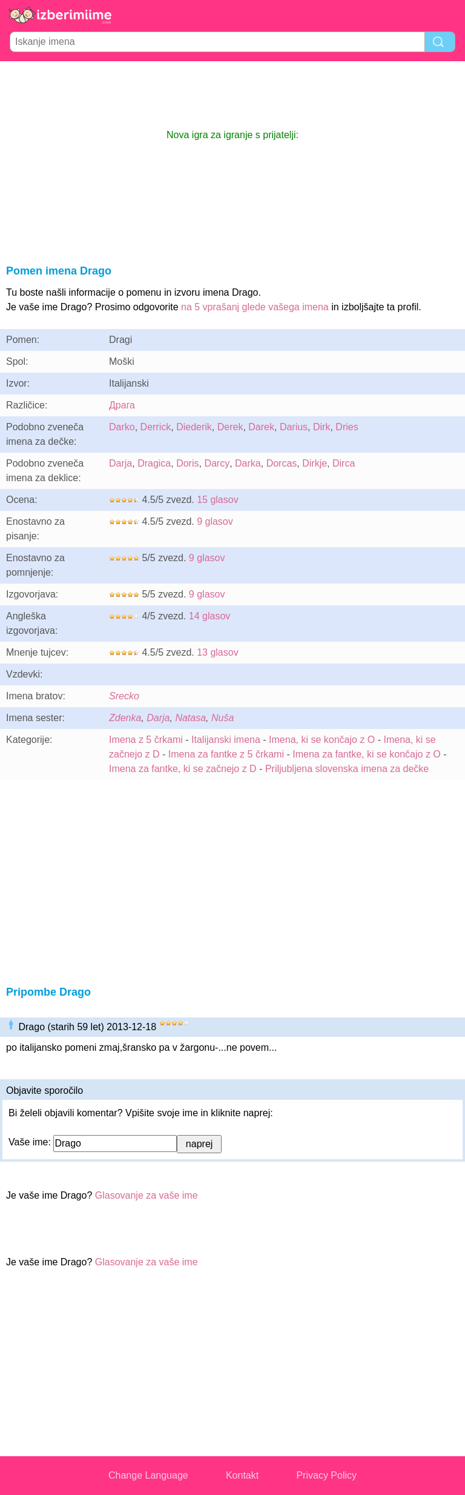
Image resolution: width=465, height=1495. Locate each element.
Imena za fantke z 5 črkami (226, 754)
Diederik (194, 427)
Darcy (216, 463)
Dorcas (281, 463)
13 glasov (218, 652)
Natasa (190, 718)
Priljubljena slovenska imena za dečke (347, 769)
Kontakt (242, 1475)
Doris (187, 463)
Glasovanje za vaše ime (146, 1195)
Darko (122, 427)
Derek (230, 427)
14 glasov (210, 616)
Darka (248, 463)
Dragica (154, 463)
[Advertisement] (232, 94)
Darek (261, 427)
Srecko (124, 696)
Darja (120, 463)
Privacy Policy (326, 1475)
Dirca (343, 463)
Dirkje (314, 463)
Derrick (155, 427)
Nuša (222, 718)
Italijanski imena (225, 739)
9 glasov (215, 521)
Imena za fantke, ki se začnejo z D (183, 769)
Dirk (321, 427)
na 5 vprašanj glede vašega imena (255, 307)
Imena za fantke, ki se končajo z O (366, 754)
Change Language (148, 1475)
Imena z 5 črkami (146, 739)
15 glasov (218, 499)
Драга (122, 405)
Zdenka (125, 718)
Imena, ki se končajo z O (322, 739)
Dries (346, 427)
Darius (294, 427)
